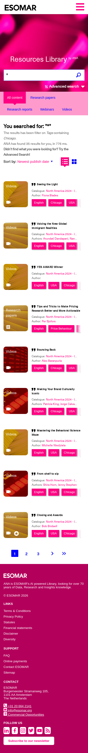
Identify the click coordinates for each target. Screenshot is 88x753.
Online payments (15, 661)
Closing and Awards (50, 515)
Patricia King (51, 404)
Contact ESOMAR (16, 667)
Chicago (56, 203)
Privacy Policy (13, 616)
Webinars (47, 109)
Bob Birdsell (49, 526)
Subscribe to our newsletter (29, 741)
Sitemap (9, 672)
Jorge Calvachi (69, 404)
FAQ (7, 655)
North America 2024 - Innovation (66, 191)
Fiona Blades (50, 195)
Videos (67, 109)
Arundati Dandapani (55, 239)
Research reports (19, 109)
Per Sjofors (49, 321)
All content (14, 97)
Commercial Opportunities (24, 714)
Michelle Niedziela (53, 445)
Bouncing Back (46, 350)
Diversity (9, 639)
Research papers (42, 97)
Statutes (9, 622)
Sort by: (10, 161)
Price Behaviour (61, 329)
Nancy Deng (77, 239)
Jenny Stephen (67, 485)
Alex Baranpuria (52, 361)
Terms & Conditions (17, 611)
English (39, 203)
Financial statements (18, 628)
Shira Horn (50, 485)
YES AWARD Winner (50, 267)
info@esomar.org (18, 710)
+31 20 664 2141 (17, 706)
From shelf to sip (48, 474)
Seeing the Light (47, 184)
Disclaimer (11, 633)
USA (72, 203)
